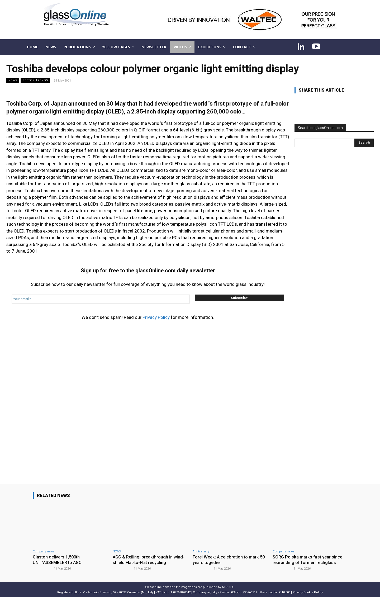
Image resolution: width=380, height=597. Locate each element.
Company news (43, 551)
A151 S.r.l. (228, 586)
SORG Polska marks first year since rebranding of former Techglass (308, 559)
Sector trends (35, 80)
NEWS (12, 80)
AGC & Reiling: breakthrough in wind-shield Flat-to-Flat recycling (149, 559)
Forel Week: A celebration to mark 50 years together (227, 559)
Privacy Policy (156, 317)
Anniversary (201, 551)
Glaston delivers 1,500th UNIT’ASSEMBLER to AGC (59, 559)
